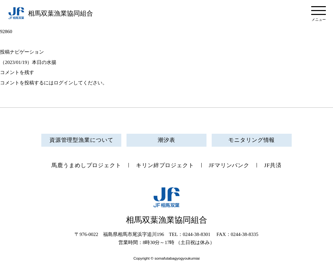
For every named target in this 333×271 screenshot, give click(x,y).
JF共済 (273, 165)
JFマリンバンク (229, 165)
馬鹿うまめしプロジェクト (86, 165)
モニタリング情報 (251, 140)
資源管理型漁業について (81, 140)
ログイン (63, 82)
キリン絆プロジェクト (165, 165)
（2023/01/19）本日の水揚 (28, 62)
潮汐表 (166, 140)
